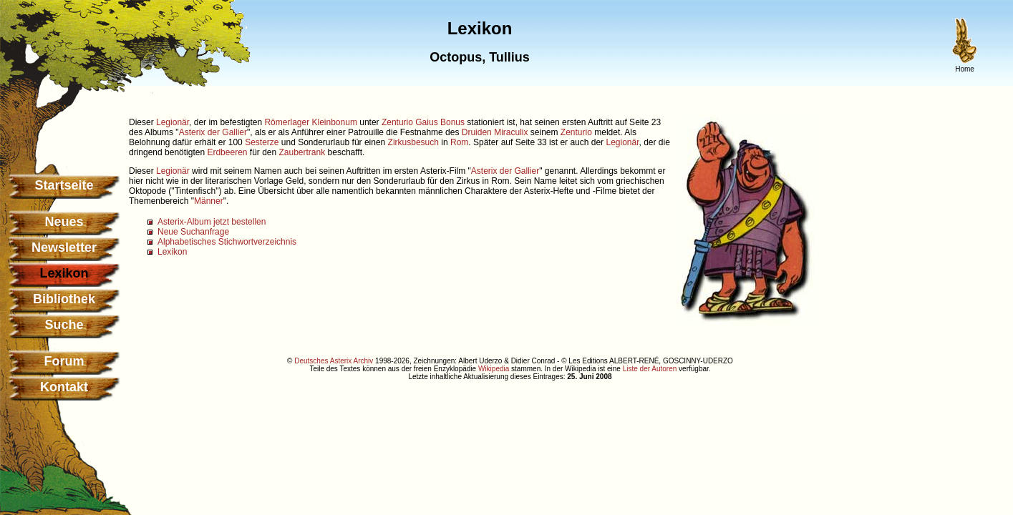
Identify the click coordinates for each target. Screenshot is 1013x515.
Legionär (172, 122)
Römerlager (286, 122)
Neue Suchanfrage (193, 232)
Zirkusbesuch (413, 142)
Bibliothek (64, 299)
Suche (63, 325)
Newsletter (64, 247)
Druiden (477, 132)
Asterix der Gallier (213, 132)
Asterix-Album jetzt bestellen (211, 222)
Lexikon (172, 252)
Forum (64, 361)
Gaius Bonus (440, 122)
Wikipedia (493, 369)
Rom (459, 142)
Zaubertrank (302, 152)
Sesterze (261, 142)
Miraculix (511, 132)
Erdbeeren (227, 152)
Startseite (63, 185)
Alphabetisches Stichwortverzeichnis (226, 242)
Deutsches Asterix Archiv (333, 361)
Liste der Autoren (650, 369)
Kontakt (64, 387)
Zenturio (397, 122)
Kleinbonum (334, 122)
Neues (63, 222)
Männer (208, 201)
